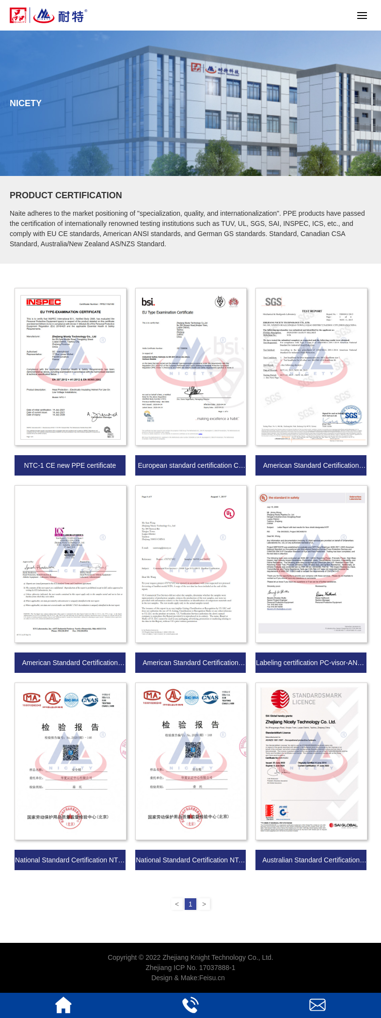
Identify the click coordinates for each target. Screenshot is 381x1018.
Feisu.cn (212, 978)
